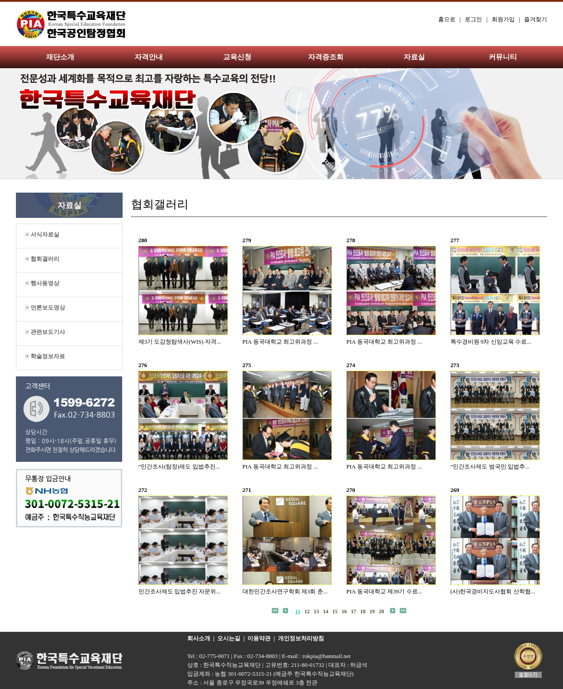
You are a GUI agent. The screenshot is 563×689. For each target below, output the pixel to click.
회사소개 (198, 638)
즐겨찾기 (535, 19)
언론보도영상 (45, 307)
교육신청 (237, 57)
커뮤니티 (503, 57)
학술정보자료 (45, 356)
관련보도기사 (45, 332)
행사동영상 (42, 283)
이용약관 (258, 638)
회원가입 (503, 19)
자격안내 (149, 57)
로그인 (473, 19)
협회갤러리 (42, 258)
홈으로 (446, 19)
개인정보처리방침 (301, 638)
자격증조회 (325, 57)
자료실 (414, 57)
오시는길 (228, 638)
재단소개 (60, 57)
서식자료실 (42, 234)
